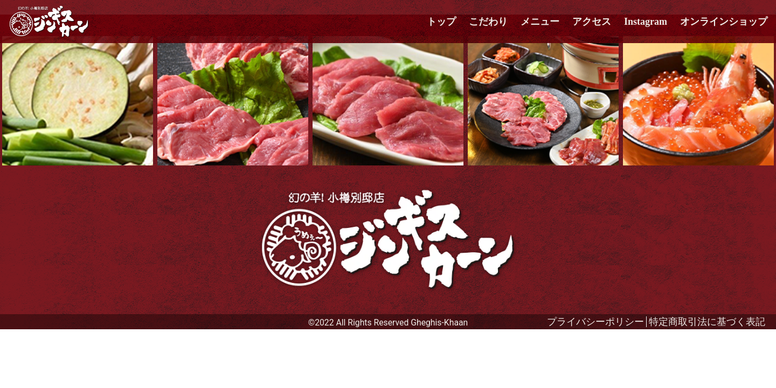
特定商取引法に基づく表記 (707, 321)
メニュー (540, 21)
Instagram (645, 21)
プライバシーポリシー (595, 321)
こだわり (488, 21)
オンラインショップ (723, 21)
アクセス (591, 21)
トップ (441, 21)
